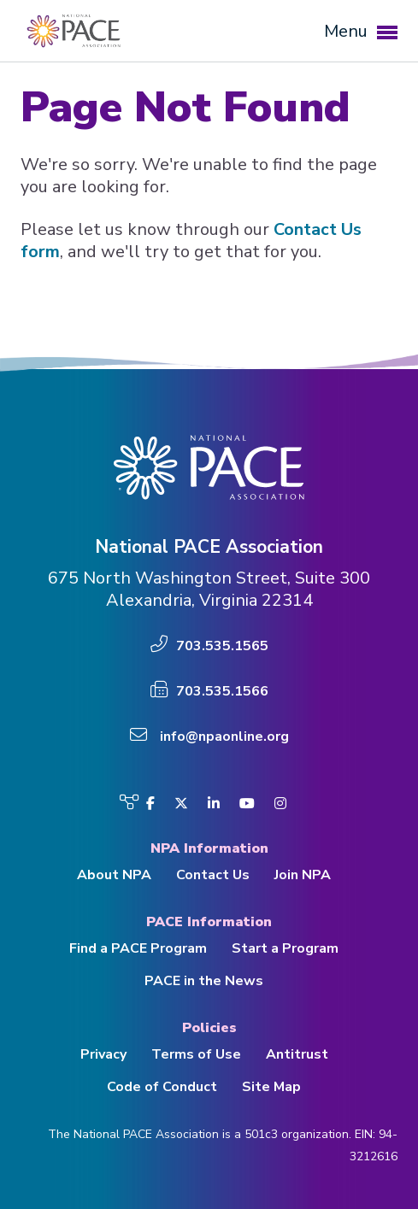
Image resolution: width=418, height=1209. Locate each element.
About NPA (114, 875)
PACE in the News (203, 980)
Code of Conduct (162, 1086)
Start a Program (285, 948)
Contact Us (213, 875)
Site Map (271, 1086)
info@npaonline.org (224, 736)
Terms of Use (196, 1054)
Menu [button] (360, 31)
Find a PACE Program (138, 948)
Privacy (103, 1054)
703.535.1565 (222, 646)
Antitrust (297, 1054)
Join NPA (302, 875)
